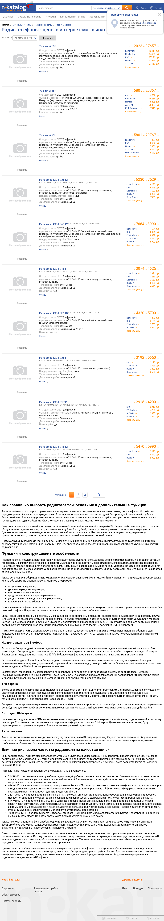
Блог (125, 888)
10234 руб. (154, 98)
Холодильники (97, 16)
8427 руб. (155, 238)
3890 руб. (155, 369)
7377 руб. (155, 140)
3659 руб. (155, 280)
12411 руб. (154, 51)
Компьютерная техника (72, 16)
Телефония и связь (43, 25)
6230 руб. (155, 184)
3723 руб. (155, 365)
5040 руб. (155, 327)
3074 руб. (155, 273)
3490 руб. (155, 283)
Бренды (138, 888)
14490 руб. (154, 54)
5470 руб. (155, 451)
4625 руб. (155, 286)
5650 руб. (155, 372)
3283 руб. (155, 276)
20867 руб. (154, 105)
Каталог (8, 16)
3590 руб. (155, 416)
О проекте (8, 888)
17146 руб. (154, 57)
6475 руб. (155, 187)
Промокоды (155, 888)
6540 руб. (155, 152)
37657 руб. (154, 63)
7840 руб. (155, 108)
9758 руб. (155, 95)
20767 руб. (154, 149)
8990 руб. (155, 241)
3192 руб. (155, 362)
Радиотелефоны (63, 25)
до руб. (146, 46)
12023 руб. (154, 60)
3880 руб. (155, 413)
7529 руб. (155, 191)
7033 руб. (155, 197)
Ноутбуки (51, 16)
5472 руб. (155, 454)
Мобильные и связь (22, 25)
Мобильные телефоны (29, 16)
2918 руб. (155, 407)
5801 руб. (155, 146)
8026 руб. (155, 232)
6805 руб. (155, 102)
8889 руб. (155, 235)
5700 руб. (155, 324)
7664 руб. (155, 229)
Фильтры (48, 38)
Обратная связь (11, 894)
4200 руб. (155, 410)
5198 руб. (155, 321)
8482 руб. (155, 143)
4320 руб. (155, 318)
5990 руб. (155, 458)
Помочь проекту (11, 901)
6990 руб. (155, 194)
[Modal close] (158, 14)
